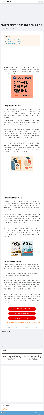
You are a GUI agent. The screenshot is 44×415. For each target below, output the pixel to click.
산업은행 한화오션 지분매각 (19, 322)
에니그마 (3, 406)
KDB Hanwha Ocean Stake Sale (21, 323)
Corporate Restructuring (9, 323)
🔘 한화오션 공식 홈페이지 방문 (22, 313)
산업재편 (26, 322)
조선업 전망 (31, 322)
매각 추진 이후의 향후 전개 (13, 43)
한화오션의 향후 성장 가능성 (13, 41)
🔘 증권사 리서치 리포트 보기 (22, 318)
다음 (2, 346)
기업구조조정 (11, 322)
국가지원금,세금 (4, 408)
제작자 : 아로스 (37, 414)
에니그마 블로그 (7, 1)
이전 (42, 346)
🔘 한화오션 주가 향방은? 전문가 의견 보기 (22, 309)
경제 (3, 22)
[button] (2, 2)
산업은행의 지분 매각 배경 (13, 39)
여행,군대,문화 (4, 409)
